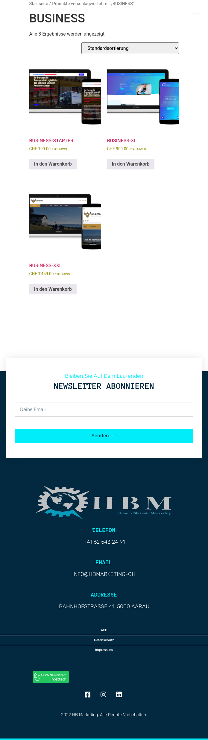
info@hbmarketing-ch (104, 574)
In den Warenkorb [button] (53, 164)
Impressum (104, 650)
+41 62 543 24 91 (104, 542)
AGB (104, 630)
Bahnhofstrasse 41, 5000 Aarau (104, 606)
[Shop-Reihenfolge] (130, 48)
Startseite (38, 3)
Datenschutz (104, 640)
